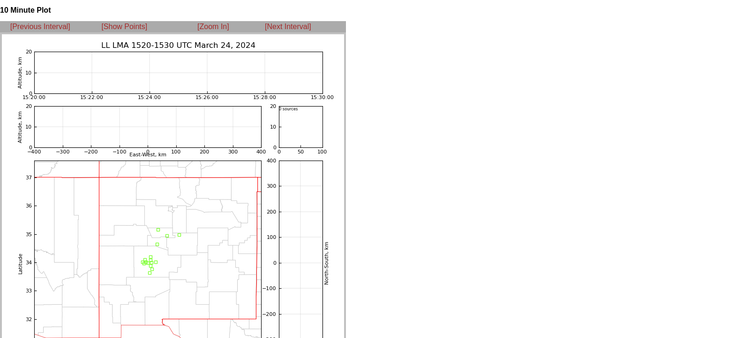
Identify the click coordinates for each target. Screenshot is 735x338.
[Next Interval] (288, 27)
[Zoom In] (213, 27)
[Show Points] (124, 27)
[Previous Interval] (40, 27)
